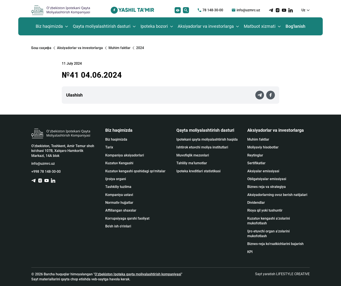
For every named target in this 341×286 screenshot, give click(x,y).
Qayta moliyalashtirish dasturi (101, 26)
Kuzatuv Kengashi (119, 163)
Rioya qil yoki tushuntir (264, 210)
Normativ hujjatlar (119, 203)
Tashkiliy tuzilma (118, 187)
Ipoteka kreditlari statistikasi (198, 171)
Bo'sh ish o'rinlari (118, 226)
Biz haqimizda (49, 26)
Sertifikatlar (256, 163)
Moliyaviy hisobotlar (263, 147)
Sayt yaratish (282, 274)
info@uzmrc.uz (246, 10)
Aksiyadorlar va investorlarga (206, 26)
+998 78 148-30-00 (46, 171)
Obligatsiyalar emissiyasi (266, 179)
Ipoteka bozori (154, 26)
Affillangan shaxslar (120, 210)
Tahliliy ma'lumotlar (191, 163)
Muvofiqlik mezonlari (192, 155)
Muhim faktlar (258, 139)
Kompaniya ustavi (119, 195)
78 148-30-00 (210, 10)
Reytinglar (255, 155)
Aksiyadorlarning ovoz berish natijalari (277, 195)
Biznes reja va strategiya (266, 187)
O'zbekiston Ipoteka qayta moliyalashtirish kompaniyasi (138, 274)
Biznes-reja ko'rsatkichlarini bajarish (275, 244)
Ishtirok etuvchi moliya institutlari (202, 147)
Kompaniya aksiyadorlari (124, 155)
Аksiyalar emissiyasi (263, 171)
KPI (250, 252)
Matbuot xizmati (260, 26)
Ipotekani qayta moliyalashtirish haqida (207, 139)
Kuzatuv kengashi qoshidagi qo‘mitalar (135, 171)
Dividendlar (256, 203)
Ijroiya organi (115, 179)
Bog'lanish (295, 26)
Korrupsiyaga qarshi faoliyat (127, 218)
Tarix (109, 147)
